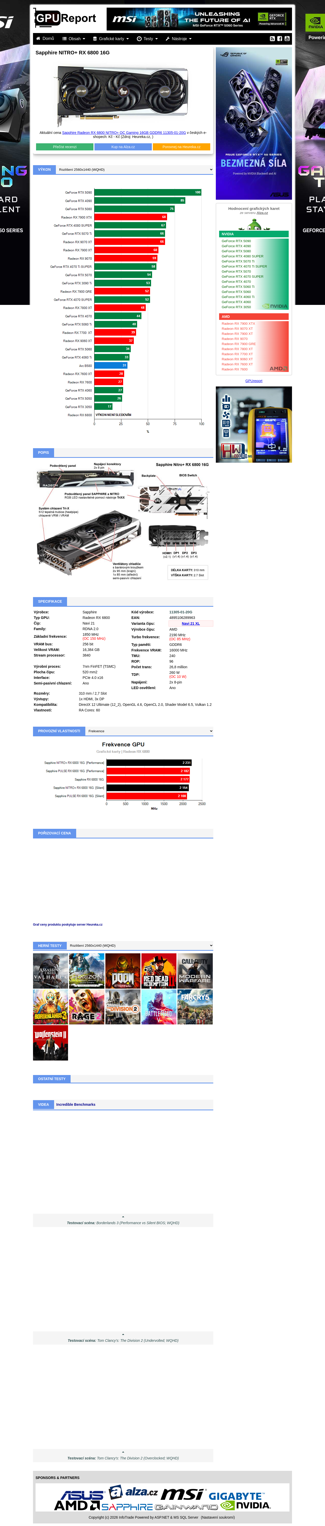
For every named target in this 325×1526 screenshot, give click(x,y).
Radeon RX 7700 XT (237, 354)
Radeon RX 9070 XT (237, 329)
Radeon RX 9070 (235, 339)
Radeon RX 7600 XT (237, 364)
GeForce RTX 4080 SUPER (243, 256)
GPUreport (254, 381)
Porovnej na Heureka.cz (181, 147)
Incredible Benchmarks (75, 1104)
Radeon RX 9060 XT (237, 359)
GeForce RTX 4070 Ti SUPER (244, 266)
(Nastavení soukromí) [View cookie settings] (218, 1517)
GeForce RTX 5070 (236, 271)
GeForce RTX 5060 (236, 292)
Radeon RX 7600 (235, 369)
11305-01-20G (180, 612)
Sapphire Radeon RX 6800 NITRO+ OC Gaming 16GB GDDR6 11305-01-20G (124, 133)
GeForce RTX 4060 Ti (238, 297)
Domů (45, 38)
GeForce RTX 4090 (236, 246)
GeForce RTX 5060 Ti (238, 287)
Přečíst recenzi (65, 147)
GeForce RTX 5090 (236, 241)
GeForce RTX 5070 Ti (238, 261)
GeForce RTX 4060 (236, 302)
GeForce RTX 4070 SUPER (243, 276)
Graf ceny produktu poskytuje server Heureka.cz (68, 924)
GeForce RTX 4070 (236, 282)
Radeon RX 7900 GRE (239, 344)
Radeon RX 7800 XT (237, 349)
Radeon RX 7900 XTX (238, 323)
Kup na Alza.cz (123, 147)
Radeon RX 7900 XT (237, 334)
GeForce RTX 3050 (236, 307)
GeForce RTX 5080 (236, 251)
